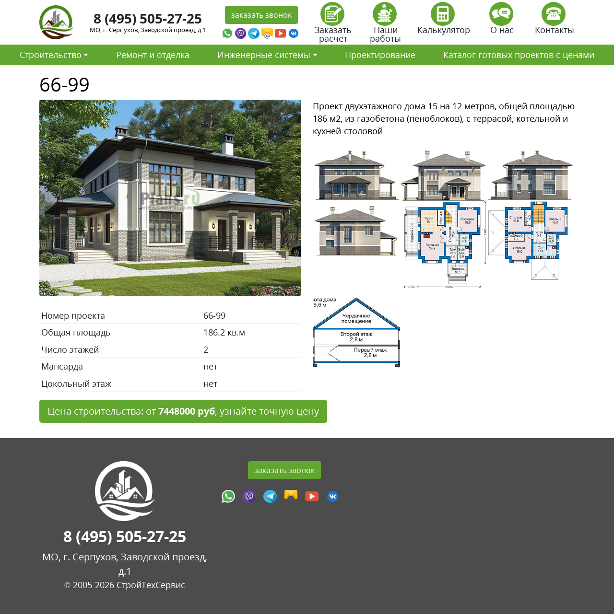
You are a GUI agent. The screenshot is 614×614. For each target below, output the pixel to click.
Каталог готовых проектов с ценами (518, 54)
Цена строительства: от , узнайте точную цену (183, 411)
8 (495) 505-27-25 (148, 18)
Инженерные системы (263, 54)
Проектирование (380, 54)
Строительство (51, 54)
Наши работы (385, 25)
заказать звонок (261, 15)
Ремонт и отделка (152, 54)
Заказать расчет (333, 25)
